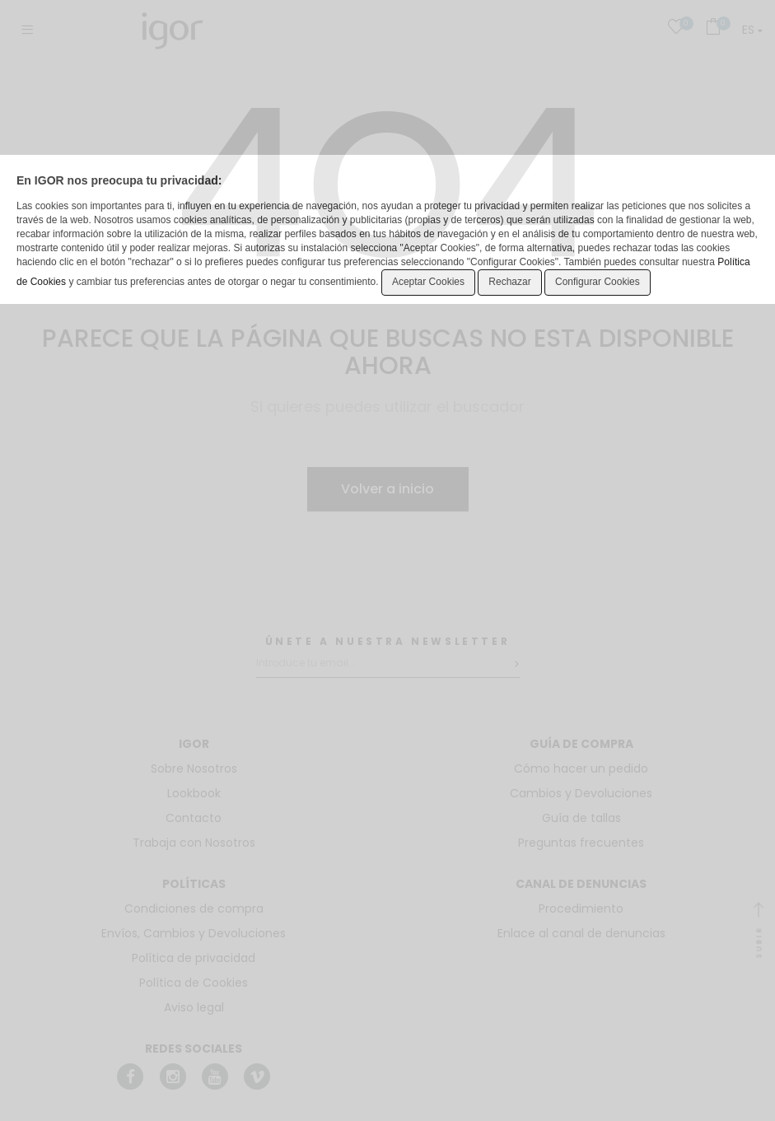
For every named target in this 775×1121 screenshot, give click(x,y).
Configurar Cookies (597, 281)
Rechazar (509, 281)
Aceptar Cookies (428, 281)
